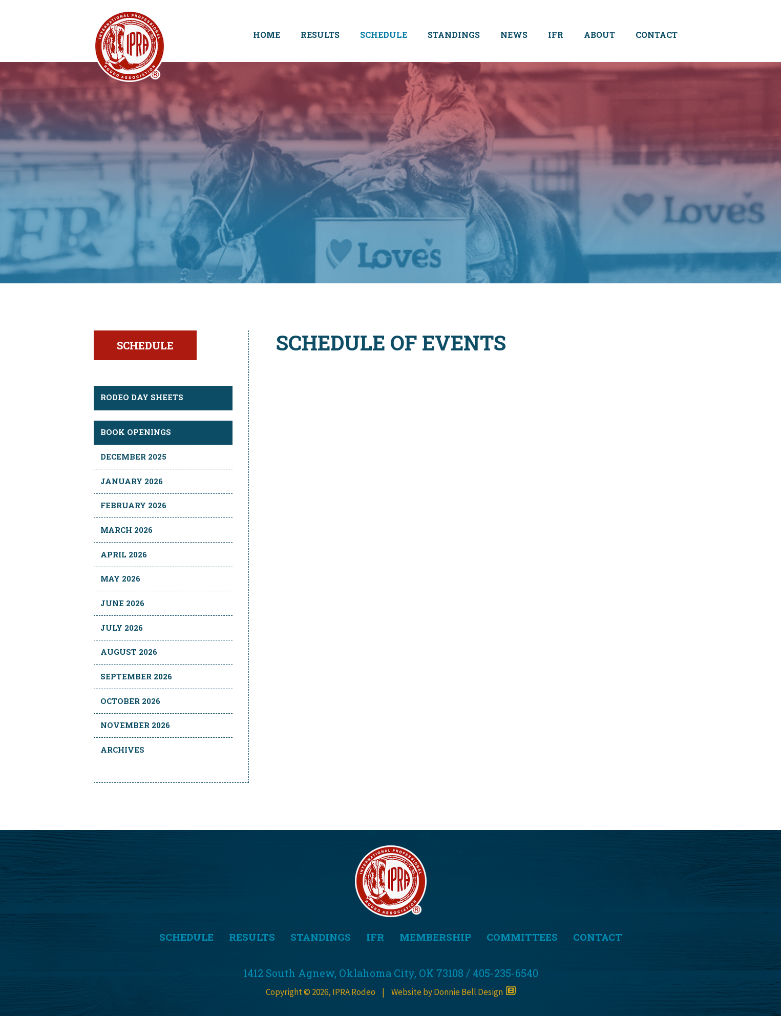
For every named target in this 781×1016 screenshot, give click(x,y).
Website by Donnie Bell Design (453, 992)
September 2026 (136, 676)
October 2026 (130, 701)
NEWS (513, 34)
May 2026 (120, 578)
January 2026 (131, 481)
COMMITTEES (522, 936)
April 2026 (123, 554)
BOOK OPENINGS (135, 432)
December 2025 (133, 456)
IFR (555, 34)
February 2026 (133, 505)
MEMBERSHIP (435, 936)
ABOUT (599, 34)
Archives (122, 749)
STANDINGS (454, 34)
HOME (266, 34)
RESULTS (320, 34)
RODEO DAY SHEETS (141, 397)
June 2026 (122, 603)
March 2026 (126, 530)
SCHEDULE (383, 34)
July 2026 (121, 628)
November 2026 (135, 725)
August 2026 (128, 652)
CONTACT (657, 34)
